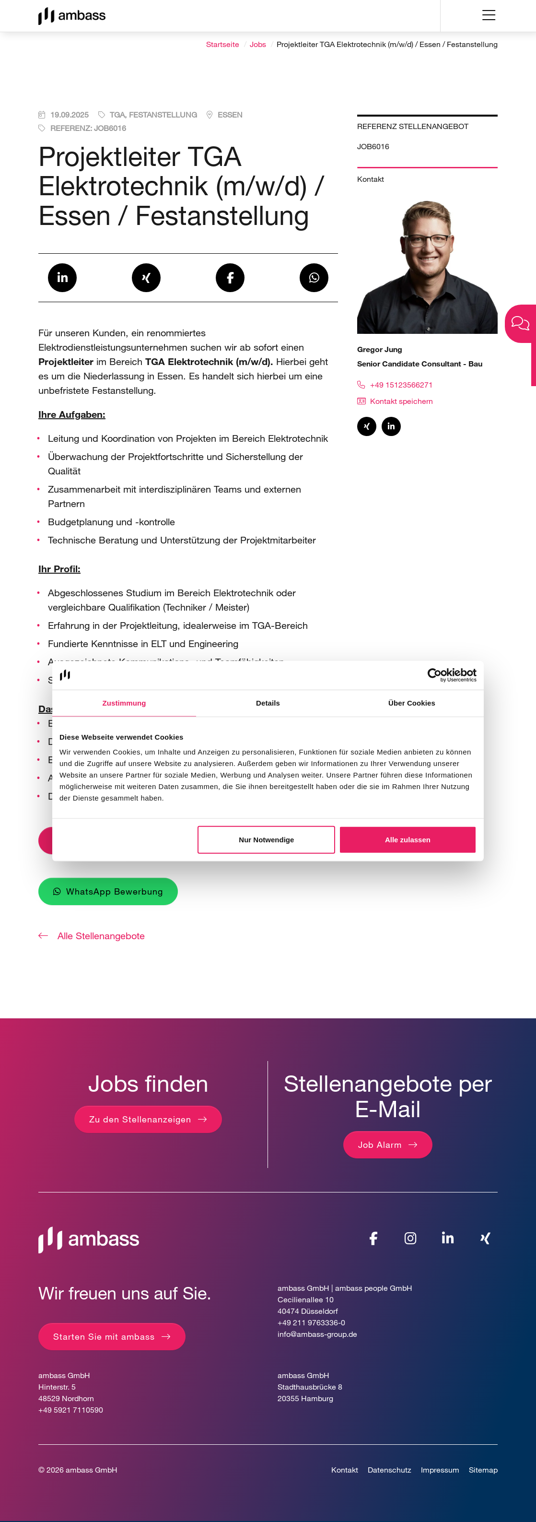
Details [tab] (268, 702)
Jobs (258, 44)
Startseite (222, 44)
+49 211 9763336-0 (311, 1322)
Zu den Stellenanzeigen (140, 1120)
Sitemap (483, 1470)
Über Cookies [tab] (411, 702)
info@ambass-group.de (317, 1334)
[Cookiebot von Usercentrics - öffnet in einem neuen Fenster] (435, 675)
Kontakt (344, 1470)
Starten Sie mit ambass (104, 1337)
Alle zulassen (408, 840)
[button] (62, 278)
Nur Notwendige (266, 840)
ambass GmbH (91, 1470)
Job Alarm (380, 1145)
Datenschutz (389, 1470)
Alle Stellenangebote (100, 936)
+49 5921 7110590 (70, 1410)
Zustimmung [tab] (124, 702)
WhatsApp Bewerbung (114, 891)
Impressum (440, 1470)
